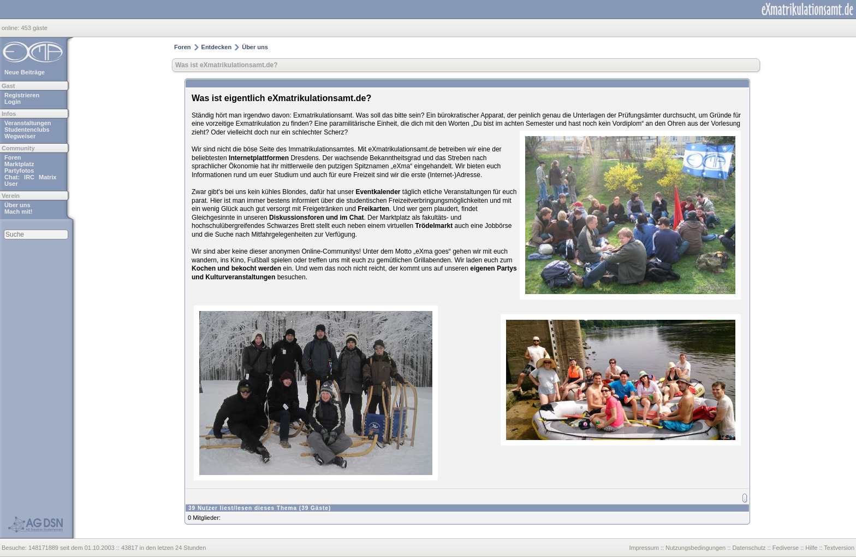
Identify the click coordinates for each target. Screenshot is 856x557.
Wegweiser (19, 136)
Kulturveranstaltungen (240, 277)
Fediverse (785, 547)
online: (11, 28)
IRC (29, 177)
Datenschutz (748, 547)
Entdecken (216, 47)
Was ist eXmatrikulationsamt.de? (226, 65)
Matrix (47, 177)
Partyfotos (19, 170)
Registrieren (21, 95)
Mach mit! (18, 211)
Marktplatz (19, 164)
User (10, 183)
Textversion (839, 547)
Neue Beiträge (24, 72)
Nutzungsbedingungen (695, 547)
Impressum (643, 547)
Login (12, 101)
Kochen (204, 268)
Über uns (17, 205)
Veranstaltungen (27, 123)
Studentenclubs (27, 129)
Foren (12, 157)
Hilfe (811, 547)
